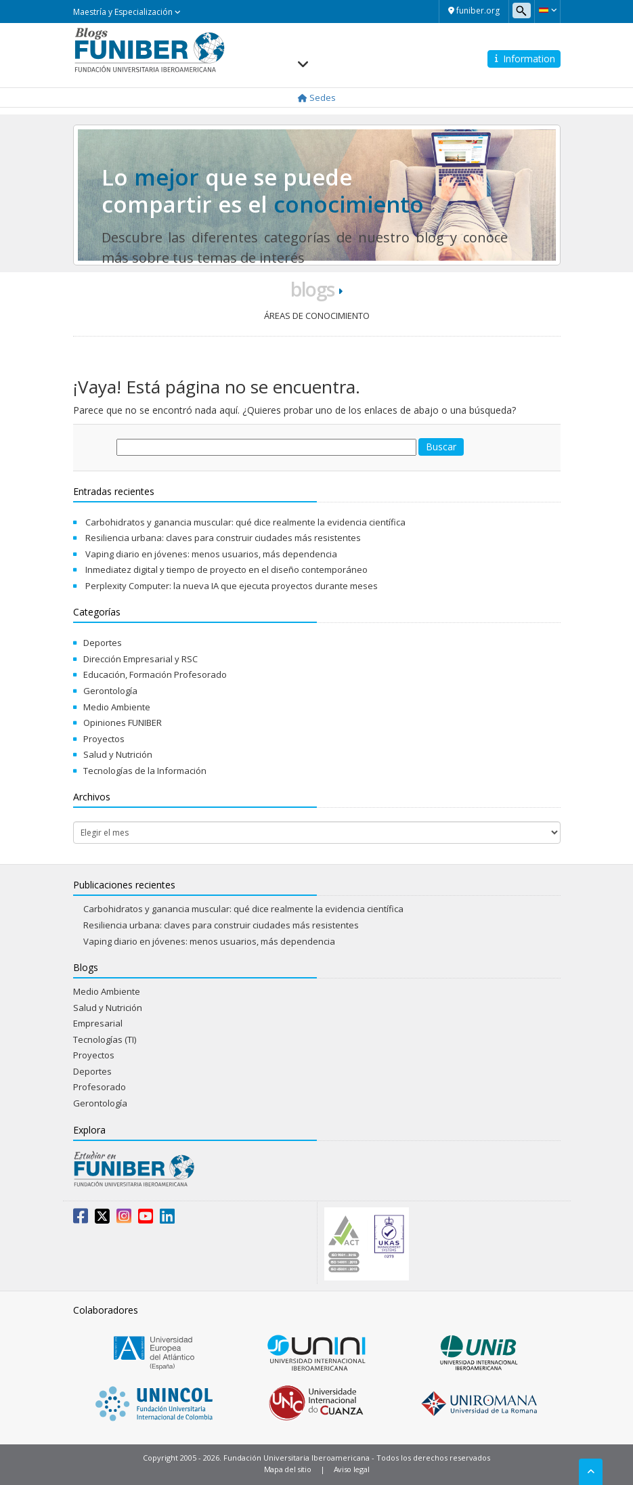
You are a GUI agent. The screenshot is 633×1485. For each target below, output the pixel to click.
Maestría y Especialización (127, 12)
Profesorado (99, 1087)
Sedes (317, 97)
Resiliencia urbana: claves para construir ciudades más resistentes (223, 538)
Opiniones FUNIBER (122, 722)
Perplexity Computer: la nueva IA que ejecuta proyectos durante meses (231, 586)
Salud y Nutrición (117, 754)
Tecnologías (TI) (104, 1039)
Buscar (441, 446)
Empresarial (98, 1023)
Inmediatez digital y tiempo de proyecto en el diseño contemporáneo (226, 569)
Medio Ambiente (116, 707)
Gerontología (110, 691)
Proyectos (104, 739)
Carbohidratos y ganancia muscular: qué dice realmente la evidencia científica (245, 522)
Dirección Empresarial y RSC (140, 659)
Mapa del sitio (287, 1469)
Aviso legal (352, 1469)
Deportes (102, 643)
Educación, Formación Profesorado (155, 674)
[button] (547, 10)
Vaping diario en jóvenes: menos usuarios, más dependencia (211, 554)
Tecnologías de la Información (144, 771)
